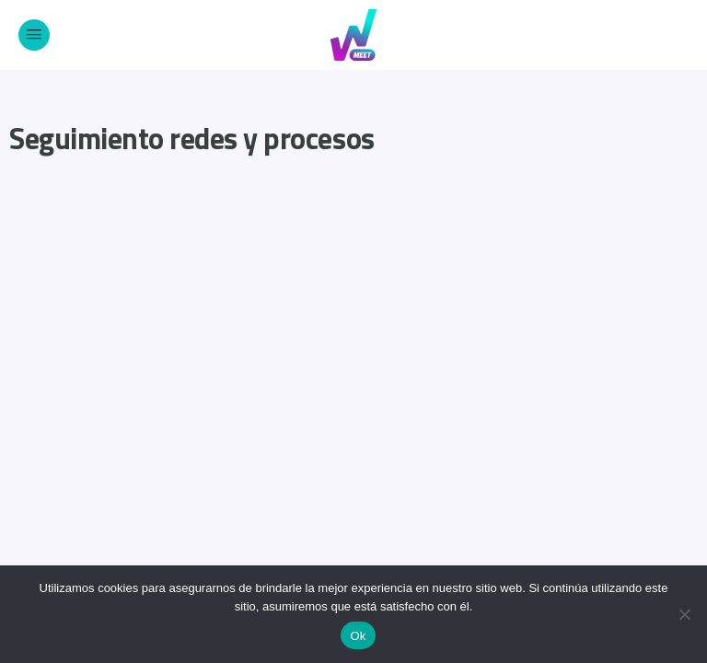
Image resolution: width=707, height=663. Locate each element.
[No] (684, 614)
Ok (357, 636)
